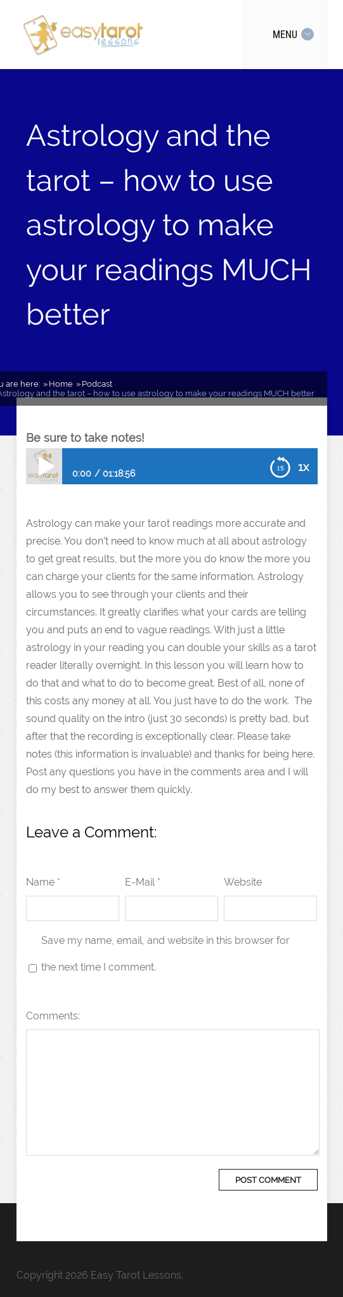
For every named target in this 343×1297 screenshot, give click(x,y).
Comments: (53, 1016)
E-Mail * (142, 882)
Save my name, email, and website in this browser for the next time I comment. (165, 953)
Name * (43, 882)
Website (243, 882)
